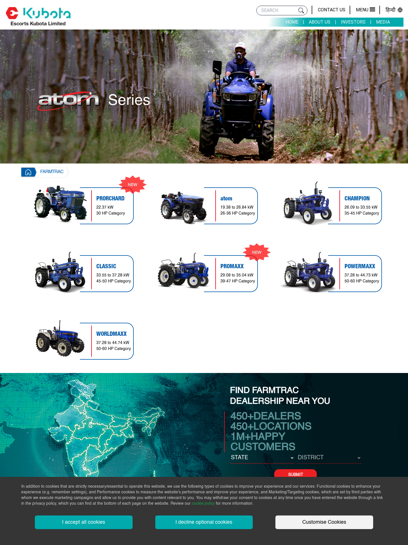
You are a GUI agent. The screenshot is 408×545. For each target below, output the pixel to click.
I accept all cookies (83, 522)
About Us (319, 22)
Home (292, 22)
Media (383, 22)
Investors (353, 22)
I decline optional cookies (203, 522)
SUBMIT (295, 475)
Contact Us (331, 9)
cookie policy (203, 504)
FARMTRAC (51, 172)
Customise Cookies (324, 522)
